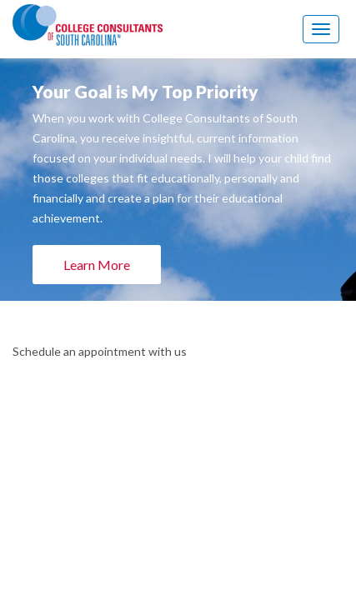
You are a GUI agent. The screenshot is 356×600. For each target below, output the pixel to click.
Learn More (96, 264)
